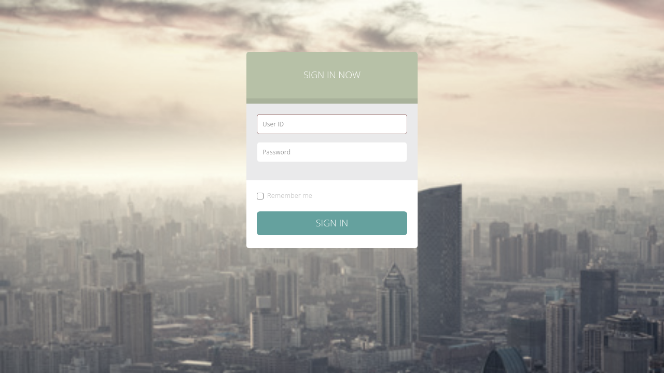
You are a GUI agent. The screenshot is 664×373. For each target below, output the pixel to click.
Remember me (284, 195)
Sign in (332, 223)
